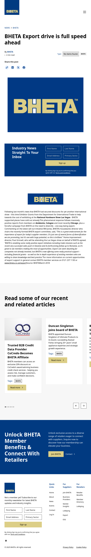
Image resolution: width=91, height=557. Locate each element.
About (51, 497)
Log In (51, 514)
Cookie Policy (81, 547)
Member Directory (80, 500)
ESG (64, 519)
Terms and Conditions (63, 173)
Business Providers (66, 498)
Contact (52, 510)
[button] (84, 12)
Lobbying (66, 511)
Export (65, 515)
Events (51, 506)
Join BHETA (56, 454)
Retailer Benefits (80, 493)
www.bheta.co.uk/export (15, 263)
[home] (12, 7)
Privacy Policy (68, 547)
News (51, 501)
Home (51, 492)
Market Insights (66, 505)
